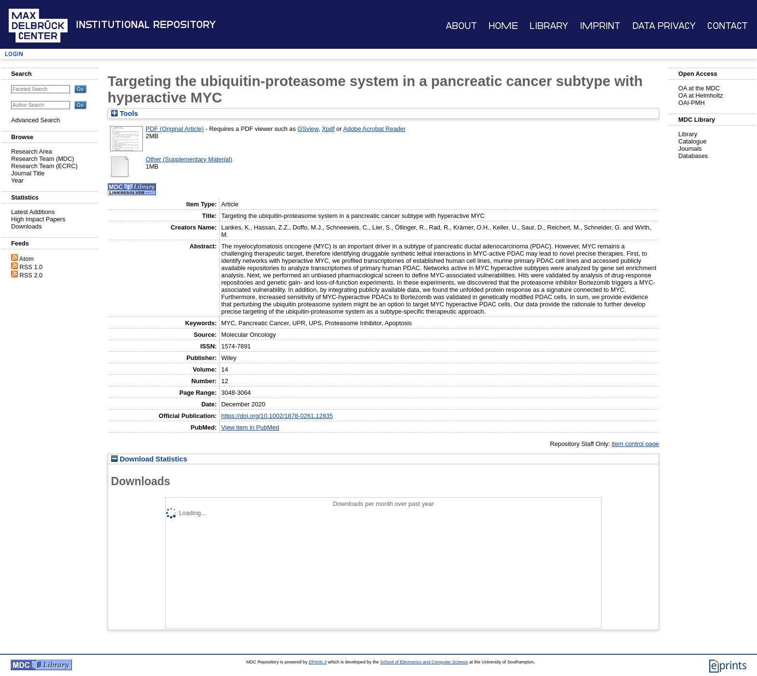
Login (14, 54)
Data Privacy (664, 25)
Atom (26, 258)
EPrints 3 (317, 662)
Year (17, 180)
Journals (689, 148)
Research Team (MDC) (42, 158)
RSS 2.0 (31, 275)
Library (549, 25)
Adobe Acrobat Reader (374, 128)
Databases (693, 155)
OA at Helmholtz (700, 95)
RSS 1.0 (31, 267)
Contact (727, 25)
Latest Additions (33, 212)
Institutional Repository (146, 24)
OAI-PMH (691, 102)
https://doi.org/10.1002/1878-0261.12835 (277, 415)
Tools (124, 113)
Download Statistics (149, 459)
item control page (635, 443)
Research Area (31, 151)
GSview (307, 128)
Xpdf (328, 128)
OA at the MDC (699, 88)
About (461, 25)
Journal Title (27, 173)
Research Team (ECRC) (44, 166)
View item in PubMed (250, 427)
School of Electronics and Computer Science (424, 662)
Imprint (600, 25)
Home (503, 25)
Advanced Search (35, 120)
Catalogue (692, 141)
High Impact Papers (38, 219)
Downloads (26, 226)
